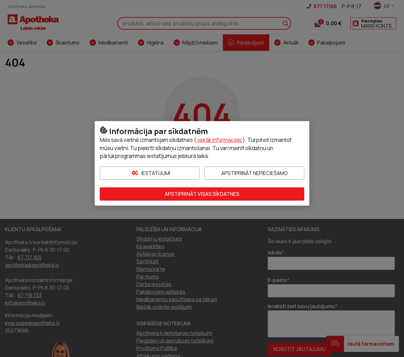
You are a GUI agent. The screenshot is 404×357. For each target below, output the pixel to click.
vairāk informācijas (219, 139)
